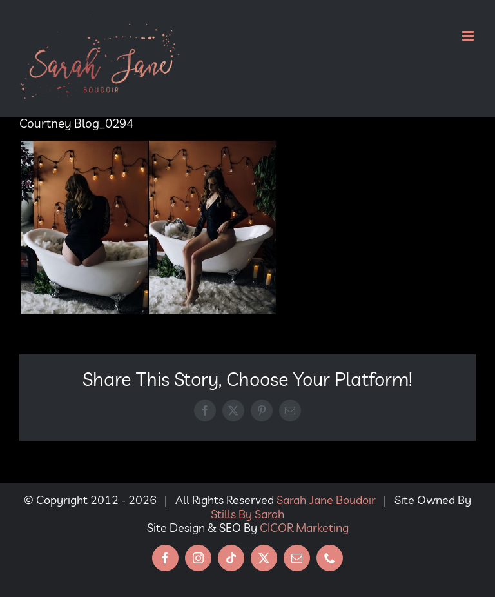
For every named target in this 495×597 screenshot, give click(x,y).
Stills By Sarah (247, 514)
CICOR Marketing (304, 527)
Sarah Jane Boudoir (326, 499)
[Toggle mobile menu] (469, 36)
